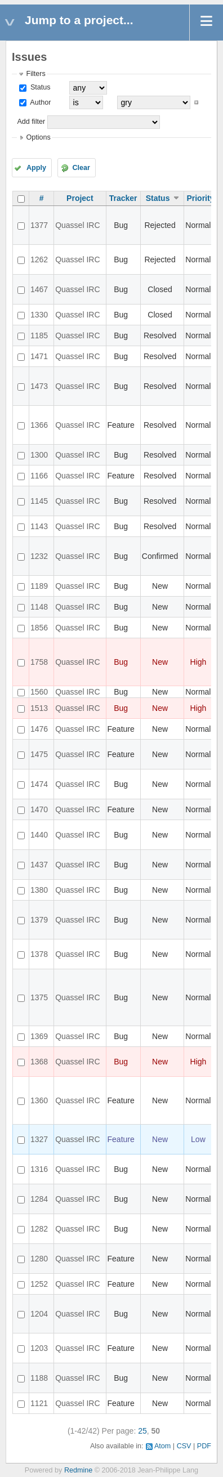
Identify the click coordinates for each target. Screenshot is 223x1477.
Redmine (78, 1470)
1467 (39, 289)
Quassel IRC (77, 225)
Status (39, 87)
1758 (39, 661)
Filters (35, 74)
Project (79, 198)
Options (38, 137)
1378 (39, 954)
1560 (39, 691)
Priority (200, 198)
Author (39, 102)
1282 (39, 1228)
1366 (39, 424)
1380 (39, 889)
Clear (81, 168)
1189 (39, 585)
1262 (39, 259)
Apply (36, 168)
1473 (39, 386)
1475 (39, 754)
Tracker (123, 198)
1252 (39, 1283)
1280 (39, 1258)
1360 (39, 1100)
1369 (39, 1036)
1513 (39, 708)
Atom (162, 1446)
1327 (39, 1139)
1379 (39, 919)
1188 (39, 1377)
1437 (39, 864)
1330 (39, 314)
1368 (39, 1061)
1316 (39, 1169)
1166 (39, 475)
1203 (39, 1348)
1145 (39, 500)
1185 (39, 335)
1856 (39, 627)
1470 (39, 809)
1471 (39, 356)
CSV (184, 1446)
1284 (39, 1198)
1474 (39, 784)
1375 (39, 997)
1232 (39, 556)
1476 (39, 728)
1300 (39, 454)
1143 (39, 526)
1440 (39, 834)
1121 (39, 1403)
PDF (204, 1446)
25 (142, 1430)
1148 (39, 606)
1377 (39, 225)
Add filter (31, 122)
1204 (39, 1313)
